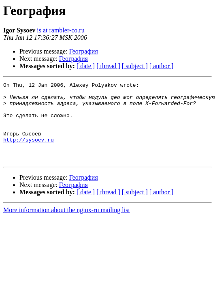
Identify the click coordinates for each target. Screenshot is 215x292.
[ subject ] (135, 65)
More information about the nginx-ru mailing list (66, 225)
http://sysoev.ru (28, 151)
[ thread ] (108, 65)
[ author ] (161, 65)
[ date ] (86, 65)
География (83, 51)
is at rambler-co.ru (60, 30)
